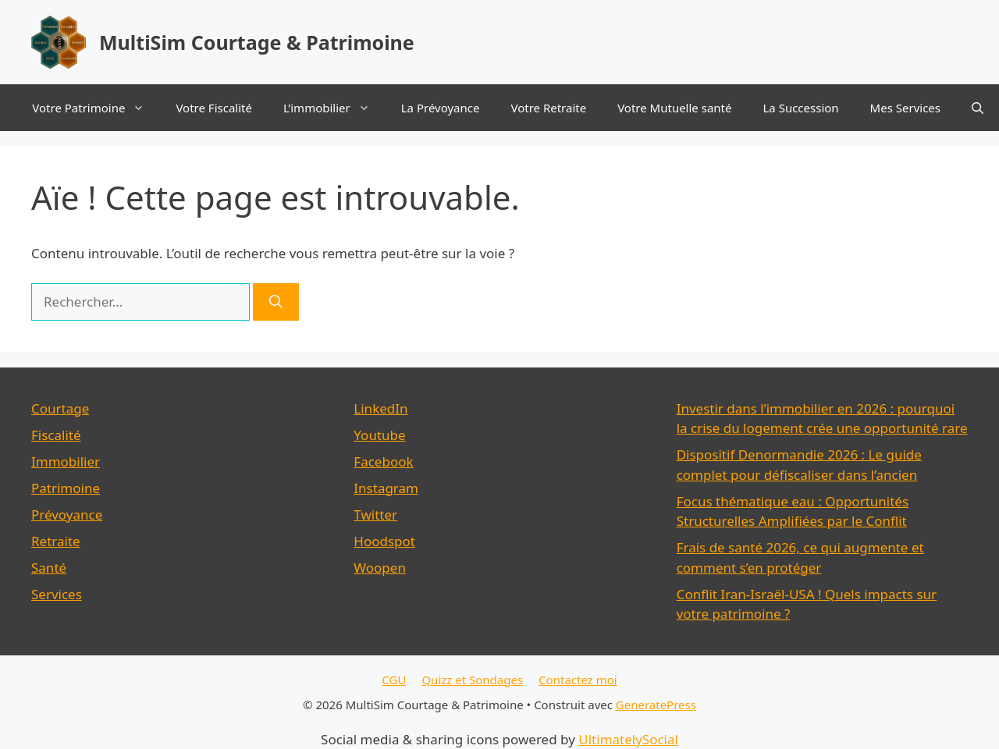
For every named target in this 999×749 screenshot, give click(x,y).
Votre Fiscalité (214, 107)
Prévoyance (66, 515)
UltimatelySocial (628, 739)
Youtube (379, 435)
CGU (394, 679)
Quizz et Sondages (472, 679)
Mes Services (905, 107)
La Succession (800, 107)
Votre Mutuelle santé (674, 107)
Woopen (380, 568)
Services (56, 594)
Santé (48, 568)
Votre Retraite (548, 107)
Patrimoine (65, 488)
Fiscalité (56, 435)
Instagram (386, 488)
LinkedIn (380, 408)
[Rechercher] (276, 302)
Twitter (375, 515)
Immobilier (65, 461)
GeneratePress (656, 704)
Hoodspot (384, 541)
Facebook (383, 461)
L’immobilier (334, 107)
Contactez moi (578, 679)
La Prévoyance (440, 107)
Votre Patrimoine (96, 107)
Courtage (60, 408)
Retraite (55, 541)
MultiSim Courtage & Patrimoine (256, 42)
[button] (977, 107)
